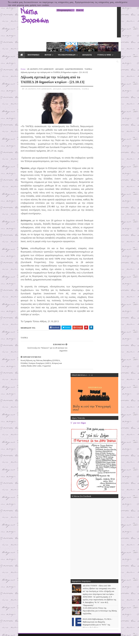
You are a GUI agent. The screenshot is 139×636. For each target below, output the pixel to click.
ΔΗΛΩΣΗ (46, 58)
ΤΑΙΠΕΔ (74, 58)
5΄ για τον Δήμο (91, 369)
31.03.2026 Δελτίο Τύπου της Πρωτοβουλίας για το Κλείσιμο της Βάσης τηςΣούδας (113, 557)
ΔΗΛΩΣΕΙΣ (73, 44)
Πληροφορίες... (65, 10)
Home (9, 58)
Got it (80, 10)
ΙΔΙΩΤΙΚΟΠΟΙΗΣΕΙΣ (61, 58)
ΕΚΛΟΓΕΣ (11, 50)
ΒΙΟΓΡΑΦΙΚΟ (20, 44)
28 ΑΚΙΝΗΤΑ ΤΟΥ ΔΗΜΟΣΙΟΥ (27, 58)
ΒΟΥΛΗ (34, 44)
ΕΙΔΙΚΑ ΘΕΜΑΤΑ (111, 44)
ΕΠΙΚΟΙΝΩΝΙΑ (29, 50)
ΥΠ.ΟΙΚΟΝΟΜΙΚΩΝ (53, 44)
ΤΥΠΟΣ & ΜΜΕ (90, 44)
